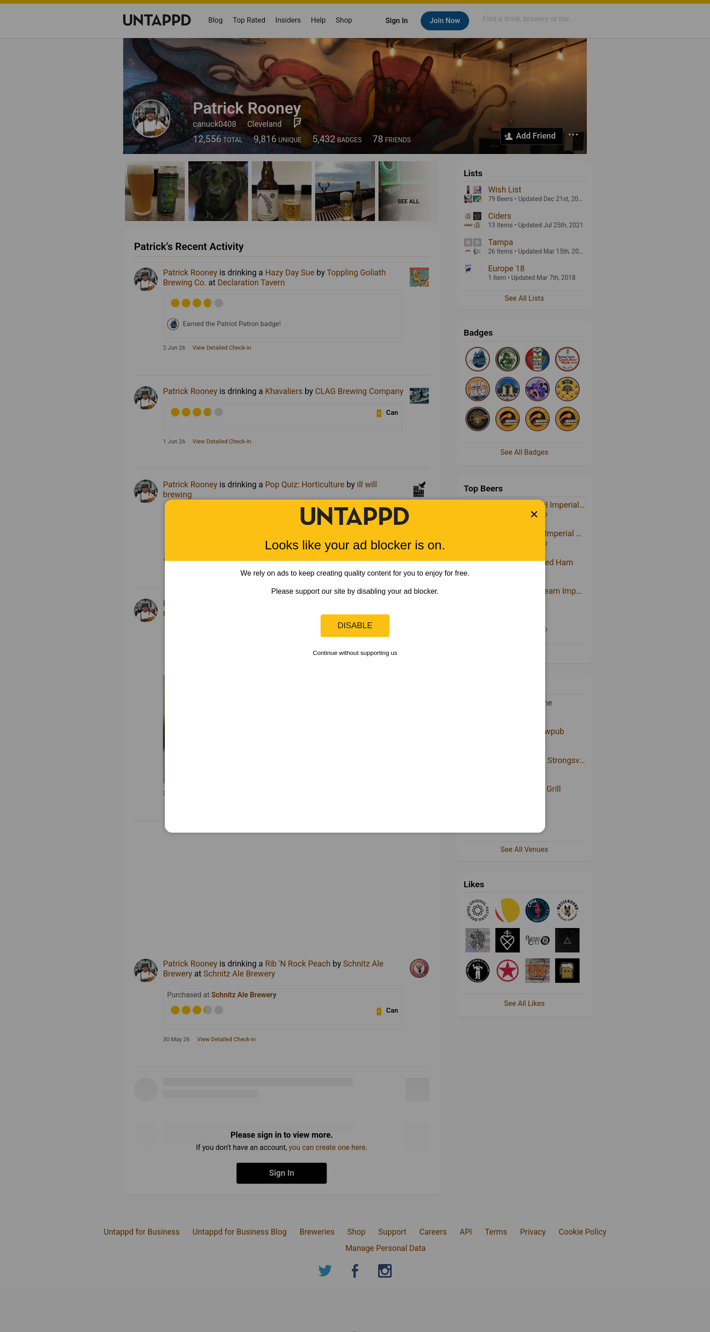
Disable (355, 625)
